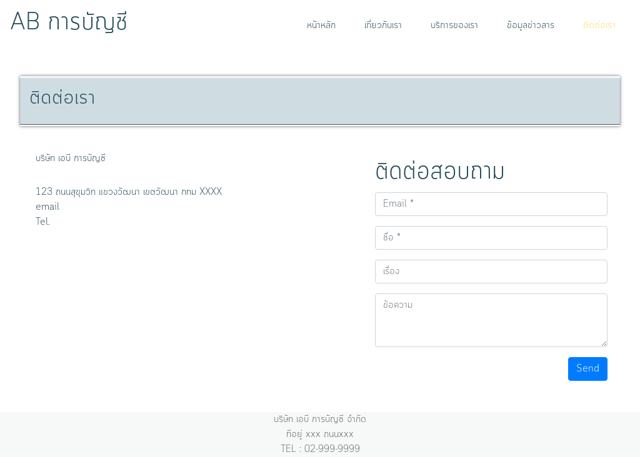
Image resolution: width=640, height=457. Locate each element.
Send (587, 369)
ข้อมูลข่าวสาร (530, 25)
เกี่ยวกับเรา (383, 25)
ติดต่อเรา (599, 25)
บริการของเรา (454, 25)
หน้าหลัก (324, 25)
